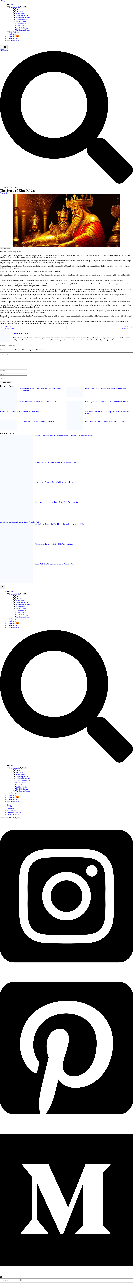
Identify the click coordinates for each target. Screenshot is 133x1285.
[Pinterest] (66, 1126)
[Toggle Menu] (25, 7)
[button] (66, 183)
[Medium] (66, 1277)
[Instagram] (66, 974)
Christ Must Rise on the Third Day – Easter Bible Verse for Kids (59, 527)
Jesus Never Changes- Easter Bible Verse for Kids (37, 404)
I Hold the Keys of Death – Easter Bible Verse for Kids (105, 391)
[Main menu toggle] (3, 47)
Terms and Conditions (14, 815)
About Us (10, 809)
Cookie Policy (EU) (13, 817)
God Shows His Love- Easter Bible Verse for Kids (37, 424)
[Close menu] (2, 589)
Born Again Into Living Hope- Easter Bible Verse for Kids (107, 404)
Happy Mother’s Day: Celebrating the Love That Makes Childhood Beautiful (64, 438)
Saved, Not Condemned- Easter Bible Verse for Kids (19, 414)
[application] (21, 7)
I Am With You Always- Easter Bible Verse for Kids (104, 424)
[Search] (21, 1283)
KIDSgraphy (4, 1)
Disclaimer (10, 811)
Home (1, 188)
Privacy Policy (11, 813)
